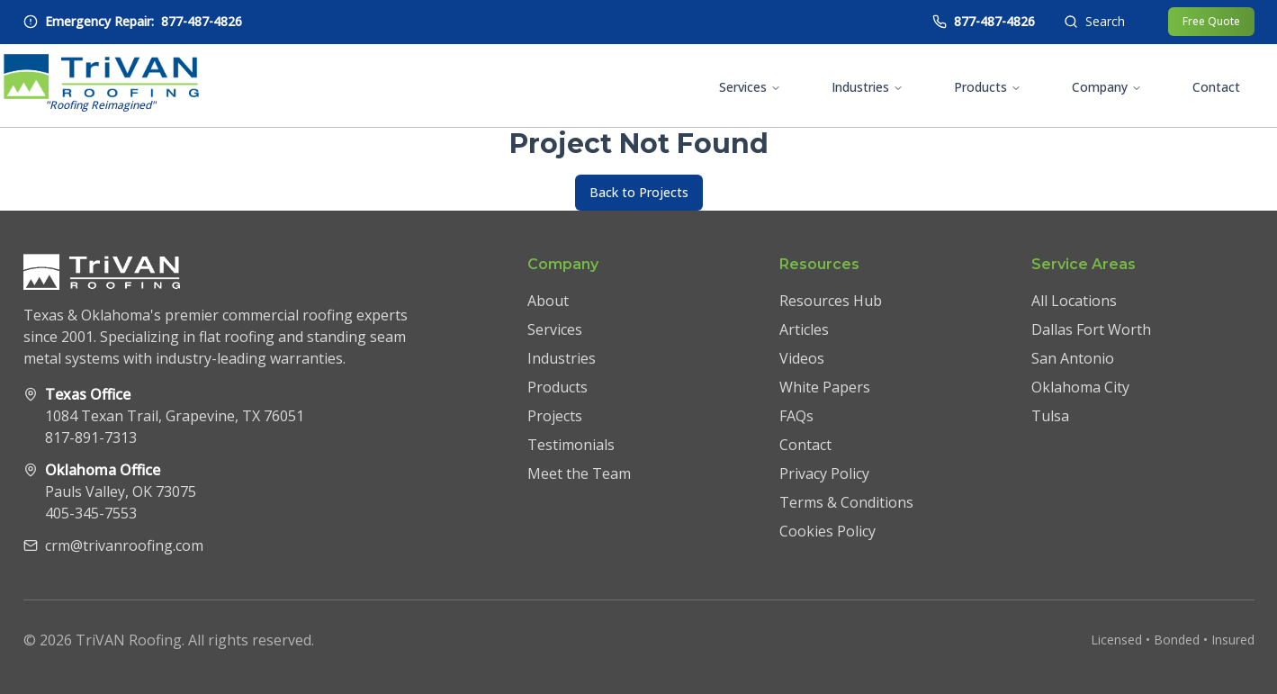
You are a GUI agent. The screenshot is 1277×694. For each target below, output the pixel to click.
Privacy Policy (824, 473)
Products (987, 86)
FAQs (796, 416)
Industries (868, 86)
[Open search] (1094, 22)
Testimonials (571, 445)
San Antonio (1072, 358)
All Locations (1074, 301)
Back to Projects (638, 192)
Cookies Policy (827, 531)
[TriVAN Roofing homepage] (101, 86)
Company (1107, 86)
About (548, 301)
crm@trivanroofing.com (124, 545)
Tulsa (1050, 416)
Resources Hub (830, 301)
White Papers (824, 387)
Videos (801, 358)
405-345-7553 (91, 513)
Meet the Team (579, 473)
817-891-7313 (91, 437)
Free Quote (1211, 21)
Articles (804, 329)
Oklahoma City (1080, 387)
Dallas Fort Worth (1091, 329)
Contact (1216, 86)
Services (750, 86)
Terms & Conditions (846, 502)
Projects (554, 416)
